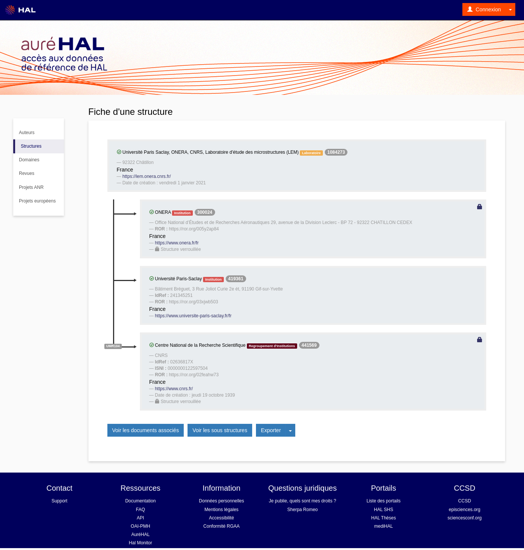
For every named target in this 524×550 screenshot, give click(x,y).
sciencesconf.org (465, 518)
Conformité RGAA (221, 526)
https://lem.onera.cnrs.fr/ (146, 176)
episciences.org (464, 509)
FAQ (140, 509)
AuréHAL (140, 534)
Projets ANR (31, 187)
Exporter (271, 430)
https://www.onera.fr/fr (177, 243)
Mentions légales (222, 509)
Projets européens (37, 201)
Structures (31, 146)
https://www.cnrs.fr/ (174, 388)
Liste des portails (383, 501)
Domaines (29, 159)
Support (59, 501)
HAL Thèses (383, 518)
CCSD (464, 501)
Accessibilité (221, 518)
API (140, 518)
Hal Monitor (140, 542)
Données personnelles (221, 501)
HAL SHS (383, 509)
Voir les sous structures (219, 430)
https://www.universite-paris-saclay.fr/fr (193, 315)
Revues (26, 173)
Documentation (140, 501)
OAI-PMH (140, 526)
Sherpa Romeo (302, 509)
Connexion (484, 9)
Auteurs (26, 132)
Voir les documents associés (145, 430)
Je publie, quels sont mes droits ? (302, 501)
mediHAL (383, 526)
